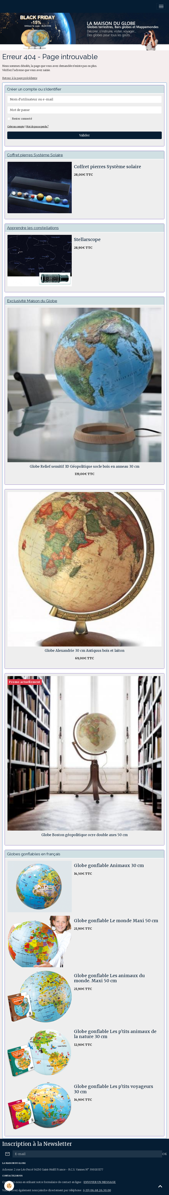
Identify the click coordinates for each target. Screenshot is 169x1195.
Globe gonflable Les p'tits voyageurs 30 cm (113, 1089)
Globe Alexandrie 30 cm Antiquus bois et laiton (84, 651)
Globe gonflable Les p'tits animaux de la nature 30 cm (115, 1034)
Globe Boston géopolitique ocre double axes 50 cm (84, 835)
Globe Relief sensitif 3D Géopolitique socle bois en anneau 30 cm (84, 467)
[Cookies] (9, 1186)
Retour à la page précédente (19, 78)
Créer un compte (15, 126)
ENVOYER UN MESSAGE (100, 1182)
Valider (84, 135)
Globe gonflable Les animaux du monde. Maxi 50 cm (109, 978)
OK (164, 1154)
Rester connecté (22, 118)
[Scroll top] (160, 1186)
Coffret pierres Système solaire (107, 166)
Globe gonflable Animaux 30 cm (109, 865)
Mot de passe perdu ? (37, 126)
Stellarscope (87, 239)
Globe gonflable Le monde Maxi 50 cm (116, 920)
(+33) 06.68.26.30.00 (97, 1190)
